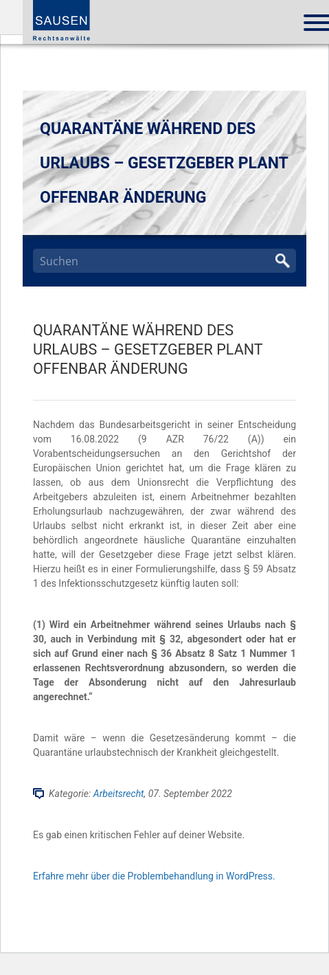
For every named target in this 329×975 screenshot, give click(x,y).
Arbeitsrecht (118, 793)
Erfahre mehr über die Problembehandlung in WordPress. (154, 876)
